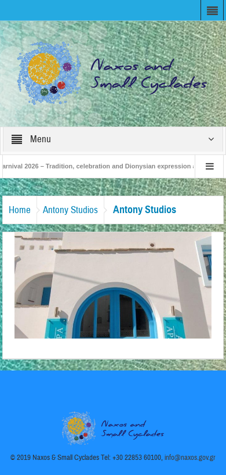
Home (20, 210)
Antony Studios (70, 210)
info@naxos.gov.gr (190, 457)
